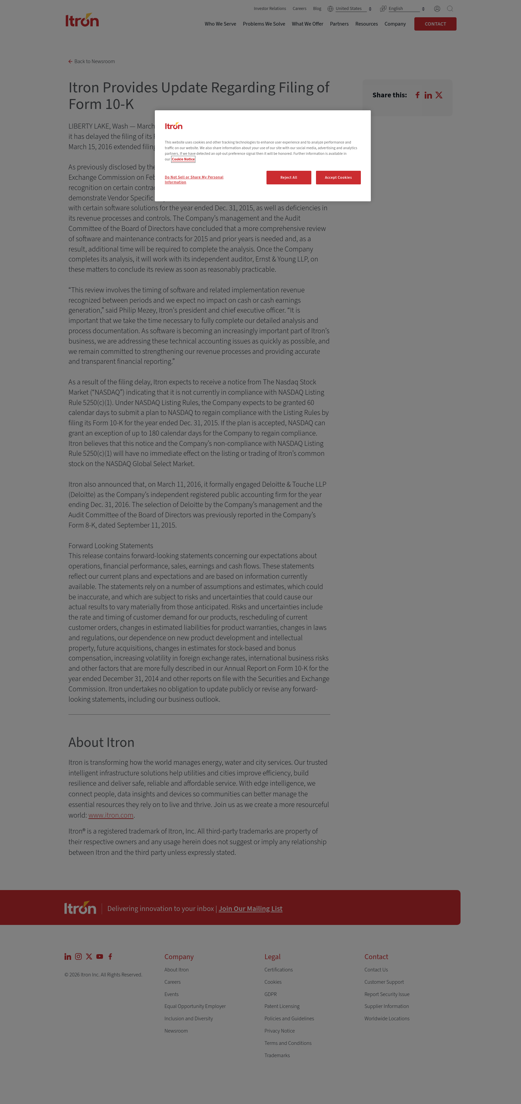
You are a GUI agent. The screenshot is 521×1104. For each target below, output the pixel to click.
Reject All (288, 177)
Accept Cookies (338, 177)
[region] (263, 155)
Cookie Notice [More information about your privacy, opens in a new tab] (183, 159)
